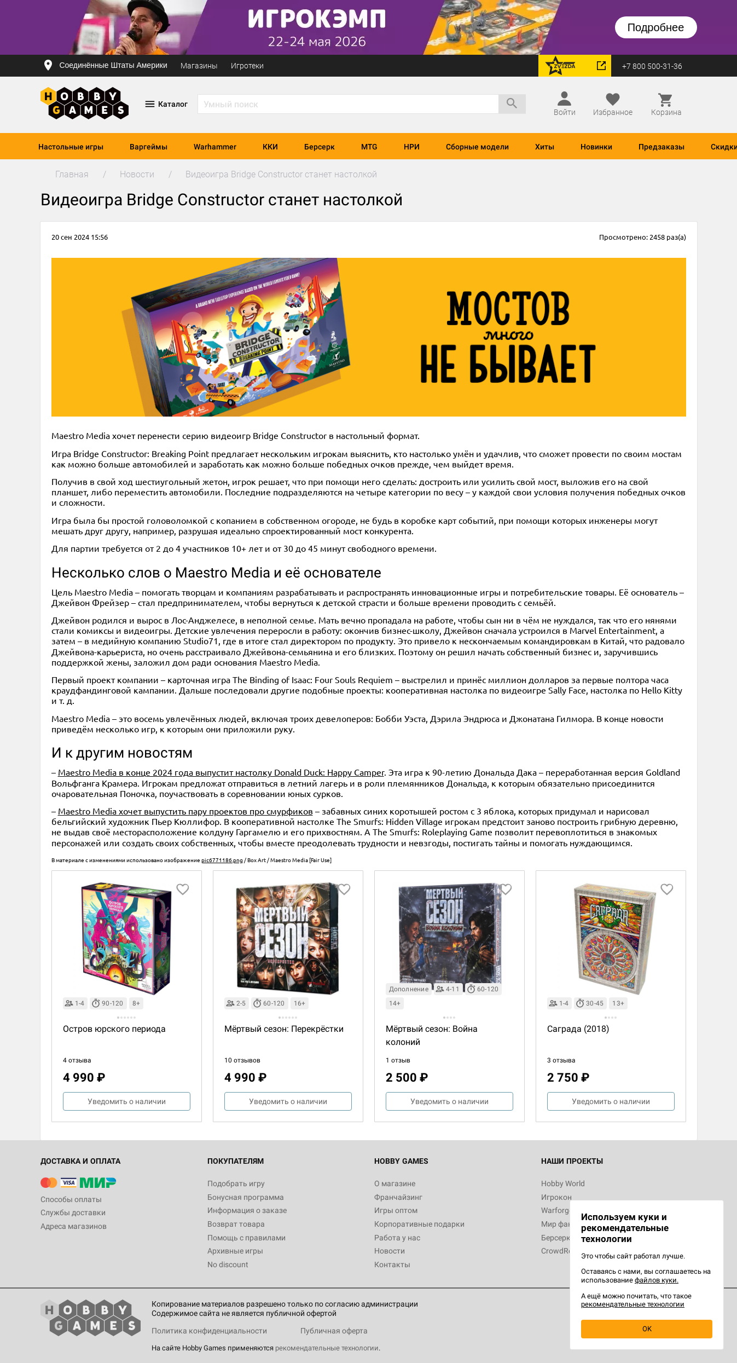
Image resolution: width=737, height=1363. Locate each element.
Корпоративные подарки (419, 1224)
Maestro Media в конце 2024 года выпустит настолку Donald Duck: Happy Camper (221, 771)
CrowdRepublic (567, 1250)
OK (647, 1329)
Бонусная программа (245, 1197)
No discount (227, 1264)
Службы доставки (73, 1212)
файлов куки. (656, 1280)
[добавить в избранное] (182, 889)
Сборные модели (477, 146)
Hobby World (563, 1183)
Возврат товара (236, 1224)
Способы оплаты (71, 1199)
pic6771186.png (222, 860)
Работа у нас (397, 1237)
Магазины (199, 65)
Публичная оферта (334, 1330)
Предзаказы (661, 146)
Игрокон (556, 1197)
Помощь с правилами (246, 1237)
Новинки (596, 146)
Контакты (392, 1264)
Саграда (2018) (578, 1029)
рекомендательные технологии (327, 1348)
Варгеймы (148, 146)
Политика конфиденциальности (209, 1330)
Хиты (544, 146)
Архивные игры (235, 1250)
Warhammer (215, 146)
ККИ (270, 146)
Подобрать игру (236, 1183)
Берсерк (319, 146)
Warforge (557, 1210)
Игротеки (247, 65)
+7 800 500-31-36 (652, 66)
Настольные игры (70, 146)
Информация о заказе (247, 1210)
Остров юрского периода (114, 1029)
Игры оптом (395, 1210)
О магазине (394, 1183)
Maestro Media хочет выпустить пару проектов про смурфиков (185, 810)
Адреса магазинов (73, 1226)
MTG (369, 146)
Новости (389, 1250)
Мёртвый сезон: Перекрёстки (284, 1029)
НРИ (412, 146)
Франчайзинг (398, 1197)
